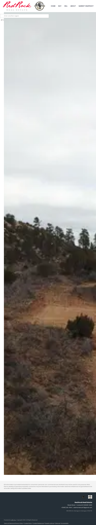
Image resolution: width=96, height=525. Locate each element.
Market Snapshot (86, 6)
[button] (6, 16)
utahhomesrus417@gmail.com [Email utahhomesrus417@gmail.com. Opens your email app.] (82, 507)
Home (53, 6)
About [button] (73, 6)
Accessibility (65, 523)
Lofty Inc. (13, 520)
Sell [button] (65, 6)
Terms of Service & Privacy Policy (13, 523)
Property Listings (49, 523)
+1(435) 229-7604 (66, 507)
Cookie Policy (28, 523)
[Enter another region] (29, 16)
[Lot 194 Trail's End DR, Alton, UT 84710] (5, 444)
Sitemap (57, 523)
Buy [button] (59, 6)
